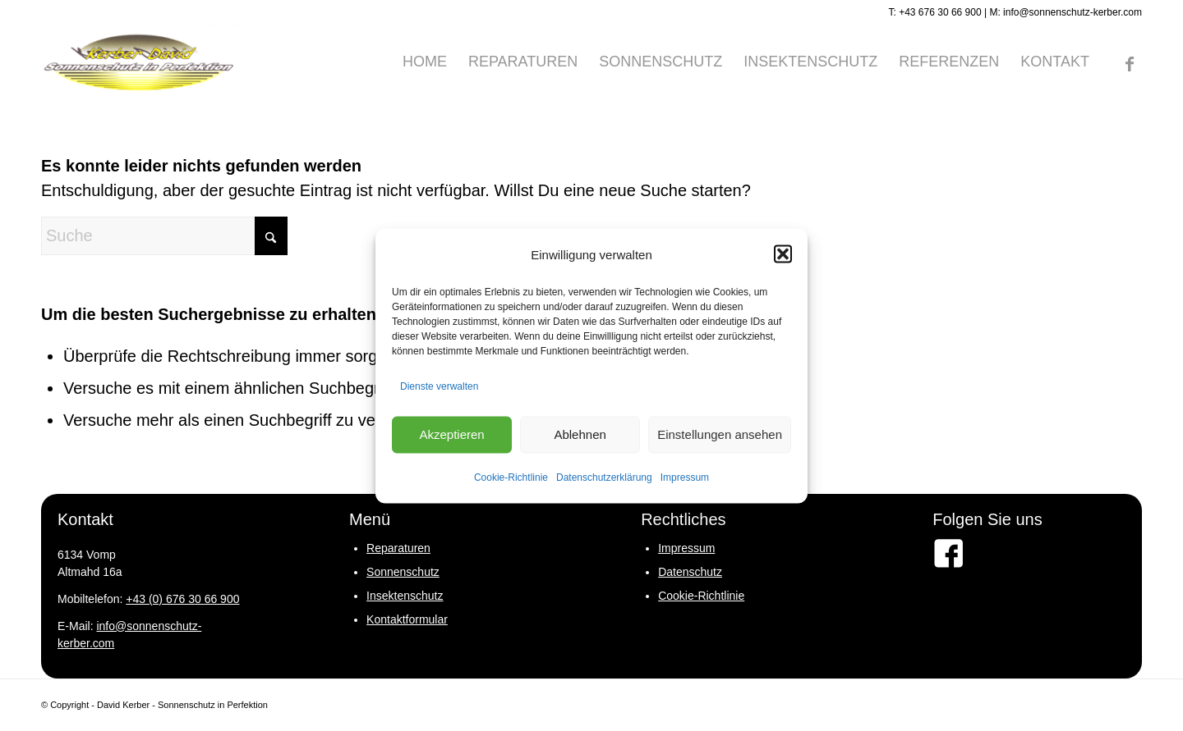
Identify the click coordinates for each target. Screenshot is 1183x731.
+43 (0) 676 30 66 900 (182, 598)
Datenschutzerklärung (604, 476)
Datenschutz (690, 571)
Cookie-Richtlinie (511, 476)
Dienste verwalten (439, 385)
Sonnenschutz (403, 571)
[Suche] (164, 236)
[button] (783, 254)
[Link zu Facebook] (1129, 60)
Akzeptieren (451, 434)
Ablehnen (579, 434)
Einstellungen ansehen (719, 434)
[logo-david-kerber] (139, 61)
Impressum (685, 476)
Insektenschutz (404, 595)
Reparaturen (398, 548)
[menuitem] (425, 61)
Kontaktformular (407, 619)
